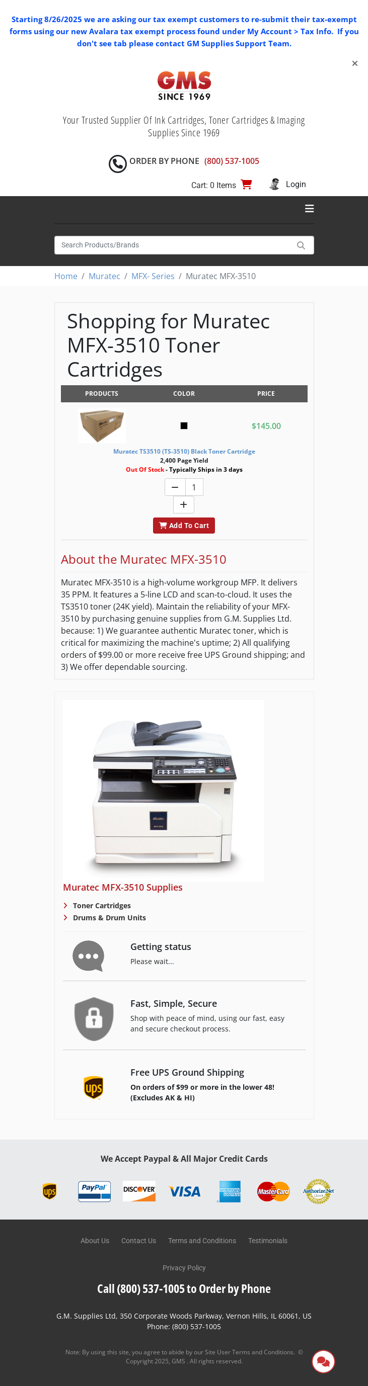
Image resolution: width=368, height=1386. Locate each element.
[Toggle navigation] (309, 209)
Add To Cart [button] (184, 526)
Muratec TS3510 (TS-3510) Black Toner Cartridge (184, 451)
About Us (95, 1241)
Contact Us (138, 1241)
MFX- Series (153, 276)
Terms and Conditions (202, 1241)
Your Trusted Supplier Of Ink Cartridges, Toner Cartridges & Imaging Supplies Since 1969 (184, 126)
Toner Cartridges (101, 905)
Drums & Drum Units (108, 917)
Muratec (104, 276)
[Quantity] (194, 487)
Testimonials (267, 1241)
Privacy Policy (184, 1268)
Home (66, 276)
